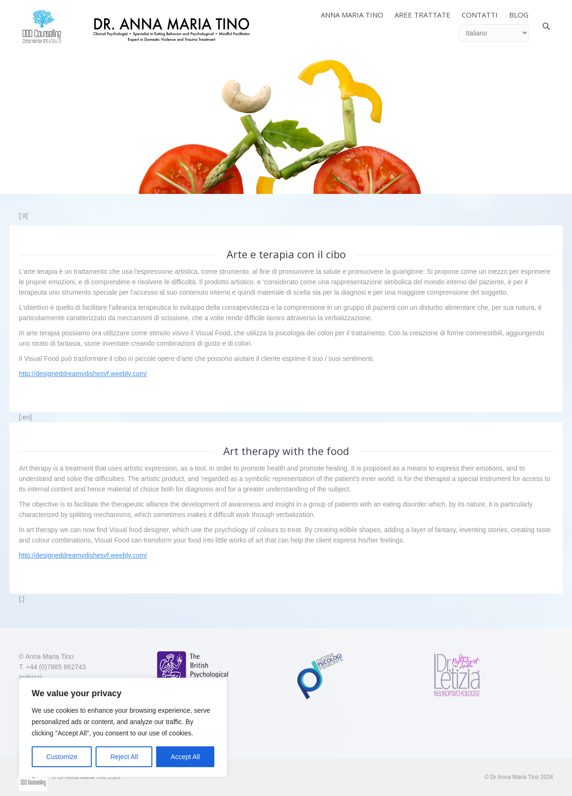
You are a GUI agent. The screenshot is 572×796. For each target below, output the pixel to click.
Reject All (124, 757)
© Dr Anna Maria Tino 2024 (518, 777)
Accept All (185, 757)
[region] (123, 727)
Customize (62, 757)
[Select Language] (494, 33)
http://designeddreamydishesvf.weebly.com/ (83, 373)
